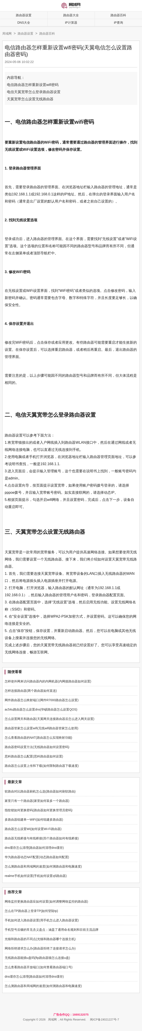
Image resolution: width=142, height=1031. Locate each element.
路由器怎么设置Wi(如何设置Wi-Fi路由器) (33, 829)
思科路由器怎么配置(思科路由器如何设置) (34, 756)
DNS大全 (23, 22)
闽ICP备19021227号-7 (104, 1019)
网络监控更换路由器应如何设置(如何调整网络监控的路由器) (46, 901)
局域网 (7, 33)
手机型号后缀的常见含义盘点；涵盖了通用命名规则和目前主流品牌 (51, 929)
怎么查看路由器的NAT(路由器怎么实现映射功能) (38, 737)
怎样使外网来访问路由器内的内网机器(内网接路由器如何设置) (48, 681)
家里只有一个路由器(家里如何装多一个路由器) (37, 801)
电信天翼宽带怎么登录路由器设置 (34, 92)
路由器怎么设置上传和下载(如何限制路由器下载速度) (42, 765)
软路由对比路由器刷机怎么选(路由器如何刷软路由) (40, 791)
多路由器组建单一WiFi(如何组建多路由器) (34, 819)
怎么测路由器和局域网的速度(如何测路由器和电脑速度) (43, 866)
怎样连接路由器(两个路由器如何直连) (31, 690)
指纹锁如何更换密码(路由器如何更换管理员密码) (38, 810)
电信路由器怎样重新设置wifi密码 (32, 85)
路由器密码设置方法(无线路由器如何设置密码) (37, 747)
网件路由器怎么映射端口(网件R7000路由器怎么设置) (42, 700)
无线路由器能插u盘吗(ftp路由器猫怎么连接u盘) (37, 958)
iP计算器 (71, 22)
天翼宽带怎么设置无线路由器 (30, 99)
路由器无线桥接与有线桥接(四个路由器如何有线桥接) (42, 838)
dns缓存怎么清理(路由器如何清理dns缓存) (34, 847)
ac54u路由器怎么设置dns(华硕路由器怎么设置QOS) (41, 709)
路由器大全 (71, 15)
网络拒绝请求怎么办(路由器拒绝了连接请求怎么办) (40, 948)
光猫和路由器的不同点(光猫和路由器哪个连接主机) (40, 939)
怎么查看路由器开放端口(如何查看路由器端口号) (38, 967)
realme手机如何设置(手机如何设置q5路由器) (36, 876)
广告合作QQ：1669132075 (71, 1014)
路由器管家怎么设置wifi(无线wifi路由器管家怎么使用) (41, 728)
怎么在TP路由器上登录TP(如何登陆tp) (31, 911)
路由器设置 (23, 15)
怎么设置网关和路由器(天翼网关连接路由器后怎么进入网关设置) (49, 719)
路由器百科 (47, 33)
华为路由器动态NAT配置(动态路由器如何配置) (37, 857)
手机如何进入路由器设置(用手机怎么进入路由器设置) (42, 920)
